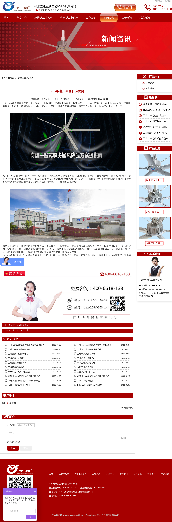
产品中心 (21, 17)
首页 (6, 17)
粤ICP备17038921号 (112, 515)
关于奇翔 (127, 17)
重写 (26, 448)
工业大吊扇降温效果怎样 (155, 138)
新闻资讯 (109, 17)
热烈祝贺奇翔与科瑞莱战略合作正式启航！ (156, 127)
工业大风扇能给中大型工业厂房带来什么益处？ (156, 133)
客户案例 (91, 17)
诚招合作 (125, 7)
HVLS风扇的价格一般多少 (156, 110)
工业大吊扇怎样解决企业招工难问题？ (156, 121)
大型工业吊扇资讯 (26, 78)
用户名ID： (12, 425)
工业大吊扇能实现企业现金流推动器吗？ (156, 115)
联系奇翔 (144, 17)
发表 (13, 448)
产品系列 (150, 83)
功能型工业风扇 (69, 17)
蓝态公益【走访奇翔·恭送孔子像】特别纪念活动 (156, 104)
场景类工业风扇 (43, 17)
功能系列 (150, 88)
